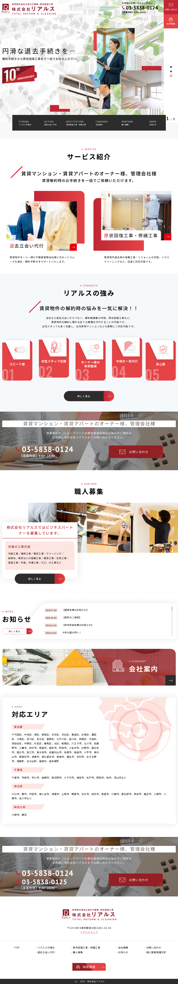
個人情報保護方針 (156, 952)
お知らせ (123, 952)
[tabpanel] (89, 61)
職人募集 (78, 952)
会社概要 (123, 947)
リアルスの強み (46, 947)
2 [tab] (171, 71)
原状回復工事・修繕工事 (86, 947)
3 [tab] (171, 67)
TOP (16, 947)
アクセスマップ (89, 932)
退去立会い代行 (46, 952)
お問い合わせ (153, 947)
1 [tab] (171, 76)
